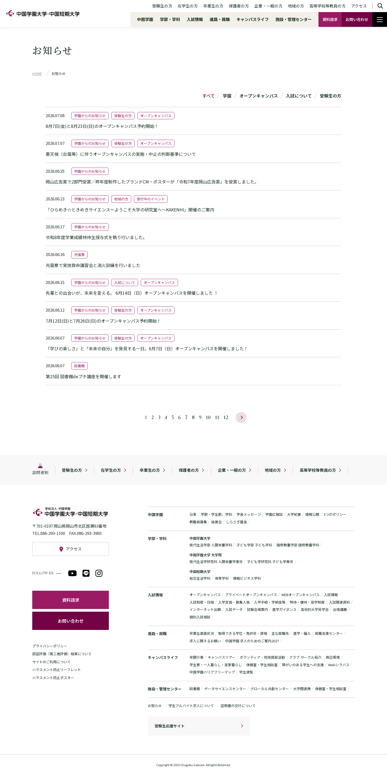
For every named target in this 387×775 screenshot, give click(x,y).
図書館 (194, 688)
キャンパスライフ (252, 19)
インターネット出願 (205, 609)
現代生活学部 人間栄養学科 (210, 544)
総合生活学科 (199, 578)
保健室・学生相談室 (262, 664)
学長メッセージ (248, 514)
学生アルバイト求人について (191, 705)
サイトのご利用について (51, 661)
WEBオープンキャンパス (300, 594)
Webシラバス (338, 664)
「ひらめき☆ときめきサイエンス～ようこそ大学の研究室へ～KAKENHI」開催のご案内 (130, 209)
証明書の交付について (238, 705)
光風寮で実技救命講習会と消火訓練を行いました (93, 265)
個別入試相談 (199, 616)
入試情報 (195, 19)
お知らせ (155, 705)
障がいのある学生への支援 (303, 664)
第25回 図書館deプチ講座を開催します (83, 376)
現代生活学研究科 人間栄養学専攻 (216, 561)
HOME (37, 73)
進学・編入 (302, 633)
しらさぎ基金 (236, 521)
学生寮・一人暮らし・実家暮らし (215, 664)
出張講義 (340, 609)
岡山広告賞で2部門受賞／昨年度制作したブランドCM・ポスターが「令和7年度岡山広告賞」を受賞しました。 (152, 181)
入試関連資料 (339, 602)
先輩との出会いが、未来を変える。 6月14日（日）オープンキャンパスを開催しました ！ (132, 293)
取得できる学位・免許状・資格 (242, 633)
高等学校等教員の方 (327, 6)
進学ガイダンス (284, 609)
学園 (227, 95)
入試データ (234, 609)
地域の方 (296, 6)
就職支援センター (329, 633)
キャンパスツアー (221, 657)
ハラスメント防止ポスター (53, 677)
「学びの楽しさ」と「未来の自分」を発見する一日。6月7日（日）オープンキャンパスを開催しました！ (147, 348)
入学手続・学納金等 (269, 602)
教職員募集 (198, 521)
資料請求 (330, 19)
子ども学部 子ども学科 (254, 544)
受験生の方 (162, 6)
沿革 (192, 514)
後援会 (216, 521)
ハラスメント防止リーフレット (56, 669)
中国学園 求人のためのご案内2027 (252, 640)
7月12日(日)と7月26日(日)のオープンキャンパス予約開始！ (103, 321)
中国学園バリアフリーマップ (212, 672)
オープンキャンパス (258, 95)
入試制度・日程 (201, 602)
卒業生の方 (213, 6)
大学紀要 (294, 514)
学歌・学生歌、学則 (216, 514)
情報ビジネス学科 (247, 578)
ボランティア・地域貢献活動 (262, 657)
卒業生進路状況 (201, 633)
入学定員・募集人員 (234, 602)
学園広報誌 (274, 514)
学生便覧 (246, 672)
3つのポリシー (335, 514)
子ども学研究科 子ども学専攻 (270, 561)
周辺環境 (333, 657)
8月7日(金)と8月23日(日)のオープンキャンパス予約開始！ (102, 126)
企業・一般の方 (268, 6)
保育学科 (222, 578)
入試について (299, 95)
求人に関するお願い (205, 640)
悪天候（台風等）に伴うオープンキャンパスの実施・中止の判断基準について (121, 154)
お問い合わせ (357, 19)
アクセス (359, 6)
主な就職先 (280, 633)
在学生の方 (188, 6)
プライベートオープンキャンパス (251, 594)
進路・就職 (220, 19)
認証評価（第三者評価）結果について (62, 653)
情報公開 (312, 514)
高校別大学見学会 (315, 609)
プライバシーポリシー (49, 645)
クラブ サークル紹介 (305, 657)
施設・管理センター (293, 19)
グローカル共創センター (269, 688)
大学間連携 (302, 688)
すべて (208, 95)
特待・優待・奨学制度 (307, 602)
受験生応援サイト (170, 726)
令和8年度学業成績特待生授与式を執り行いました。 (96, 237)
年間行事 (196, 657)
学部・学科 (170, 19)
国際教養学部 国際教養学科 (298, 544)
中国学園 (145, 19)
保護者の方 (239, 6)
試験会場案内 (257, 609)
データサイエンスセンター (225, 688)
